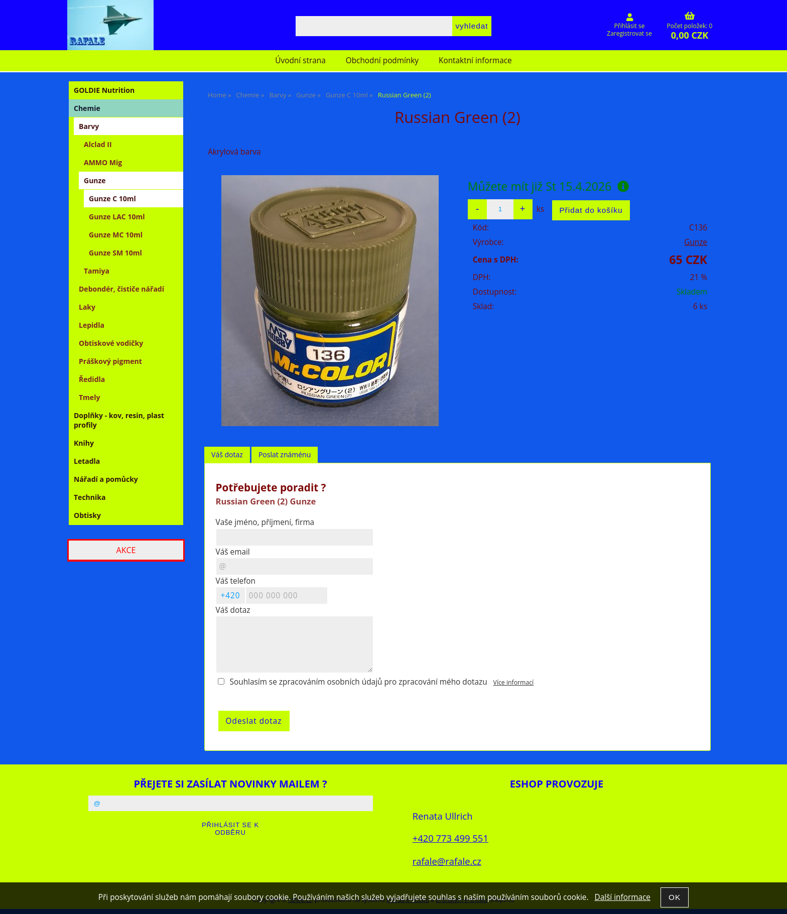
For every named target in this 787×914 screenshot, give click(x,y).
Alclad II (98, 144)
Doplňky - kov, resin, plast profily (119, 420)
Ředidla (92, 379)
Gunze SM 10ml (115, 252)
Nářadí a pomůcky (106, 479)
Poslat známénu (284, 454)
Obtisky (87, 515)
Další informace (622, 897)
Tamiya (96, 271)
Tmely (89, 397)
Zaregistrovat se (629, 33)
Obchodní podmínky (382, 60)
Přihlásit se (629, 26)
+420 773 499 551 (450, 838)
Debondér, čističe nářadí (121, 289)
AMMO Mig (103, 162)
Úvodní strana (300, 60)
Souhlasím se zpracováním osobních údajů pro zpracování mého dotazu (358, 682)
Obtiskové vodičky (111, 343)
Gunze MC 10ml (116, 234)
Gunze (695, 242)
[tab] (227, 455)
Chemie (87, 108)
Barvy (89, 126)
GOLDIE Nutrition (104, 90)
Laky (87, 307)
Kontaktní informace (475, 60)
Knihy (84, 443)
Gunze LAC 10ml (117, 216)
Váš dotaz (227, 454)
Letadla (87, 461)
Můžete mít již (548, 186)
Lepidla (91, 325)
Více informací (513, 682)
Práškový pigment (110, 361)
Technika (89, 497)
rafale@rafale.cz (447, 861)
